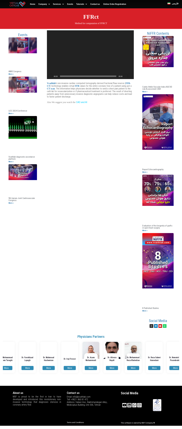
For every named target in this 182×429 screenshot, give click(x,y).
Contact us (95, 4)
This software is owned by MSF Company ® (138, 423)
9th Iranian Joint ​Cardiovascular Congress (22, 199)
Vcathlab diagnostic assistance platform (22, 158)
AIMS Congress (15, 71)
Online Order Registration (114, 4)
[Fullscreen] (130, 76)
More (6, 368)
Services (57, 4)
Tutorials (80, 4)
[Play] (50, 76)
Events (70, 4)
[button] (90, 54)
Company (42, 4)
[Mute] (125, 76)
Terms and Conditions (75, 422)
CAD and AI (81, 102)
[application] (90, 54)
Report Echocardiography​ (153, 169)
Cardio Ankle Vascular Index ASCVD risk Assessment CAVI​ (157, 88)
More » (11, 74)
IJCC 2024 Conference (18, 111)
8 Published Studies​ (150, 308)
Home (32, 4)
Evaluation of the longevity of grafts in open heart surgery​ (157, 227)
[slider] (88, 76)
